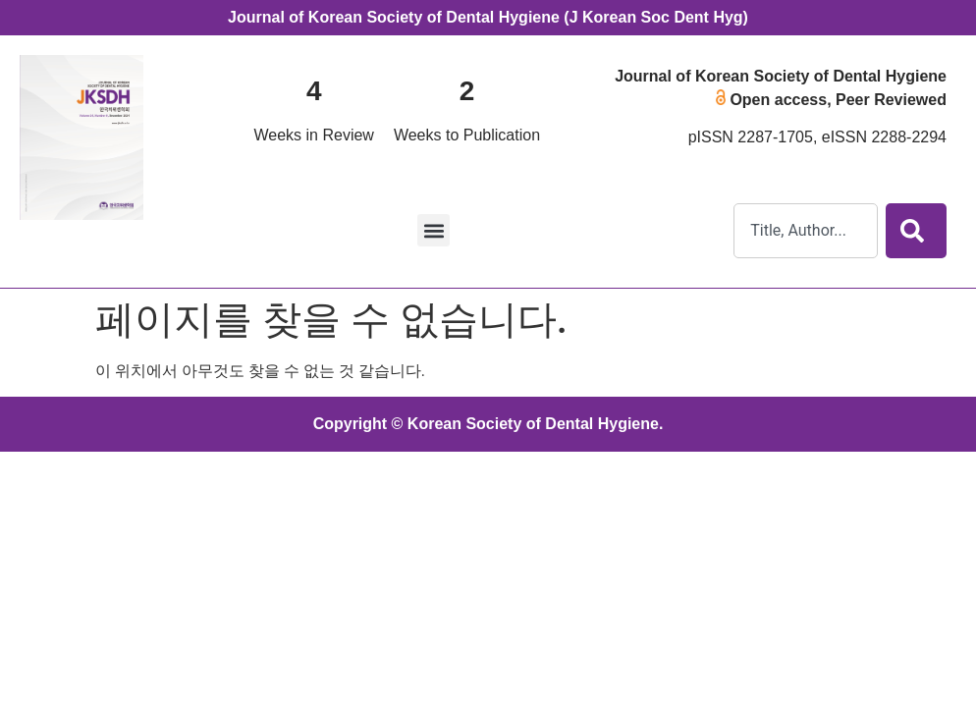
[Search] (916, 230)
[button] (433, 230)
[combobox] (805, 230)
